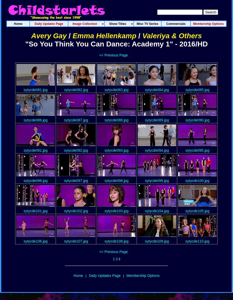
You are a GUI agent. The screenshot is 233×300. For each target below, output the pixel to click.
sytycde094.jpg (157, 150)
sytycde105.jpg (197, 211)
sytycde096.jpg (35, 181)
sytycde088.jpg (116, 120)
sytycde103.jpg (116, 211)
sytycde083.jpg (116, 90)
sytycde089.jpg (157, 120)
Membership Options (143, 276)
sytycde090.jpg (197, 120)
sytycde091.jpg (35, 150)
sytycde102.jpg (76, 211)
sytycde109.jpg (157, 241)
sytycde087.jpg (76, 120)
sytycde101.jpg (35, 211)
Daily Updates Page (105, 276)
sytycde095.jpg (197, 150)
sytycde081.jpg (35, 90)
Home (78, 276)
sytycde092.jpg (76, 150)
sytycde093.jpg (116, 150)
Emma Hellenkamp (104, 36)
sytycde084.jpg (157, 90)
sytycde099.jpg (157, 181)
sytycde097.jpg (76, 181)
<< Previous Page (113, 55)
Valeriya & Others (172, 36)
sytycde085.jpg (197, 90)
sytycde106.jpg (35, 241)
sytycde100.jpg (197, 181)
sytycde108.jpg (116, 241)
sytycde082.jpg (76, 90)
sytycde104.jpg (157, 211)
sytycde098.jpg (116, 181)
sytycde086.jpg (35, 120)
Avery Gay (49, 36)
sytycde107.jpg (76, 241)
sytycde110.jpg (197, 241)
